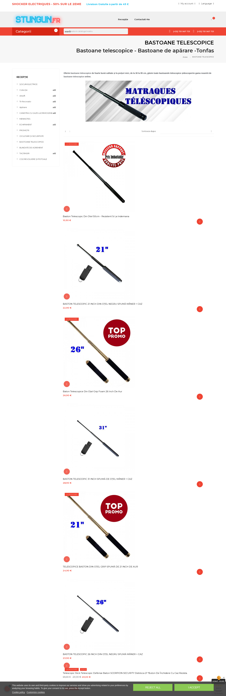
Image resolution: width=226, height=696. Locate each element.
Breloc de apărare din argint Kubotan (136, 477)
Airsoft (22, 95)
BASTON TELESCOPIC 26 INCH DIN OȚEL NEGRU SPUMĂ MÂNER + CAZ (189, 260)
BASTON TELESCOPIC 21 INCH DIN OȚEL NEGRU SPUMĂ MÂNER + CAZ (137, 194)
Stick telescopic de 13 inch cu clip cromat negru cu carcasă (138, 347)
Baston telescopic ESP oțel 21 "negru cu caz (86, 479)
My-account (155, 638)
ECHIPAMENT (27, 127)
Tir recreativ (26, 101)
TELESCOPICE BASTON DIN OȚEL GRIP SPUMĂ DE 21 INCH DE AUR (136, 260)
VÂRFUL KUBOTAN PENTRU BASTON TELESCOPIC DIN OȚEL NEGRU (187, 282)
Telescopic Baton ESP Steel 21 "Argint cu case (189, 479)
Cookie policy (18, 692)
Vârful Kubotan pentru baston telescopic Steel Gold (189, 347)
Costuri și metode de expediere (115, 648)
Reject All (153, 687)
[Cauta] (96, 31)
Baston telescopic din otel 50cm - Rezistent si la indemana (83, 194)
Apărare (23, 107)
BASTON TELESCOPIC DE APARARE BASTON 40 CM (135, 544)
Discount (154, 643)
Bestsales (103, 638)
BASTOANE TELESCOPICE (33, 144)
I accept (194, 687)
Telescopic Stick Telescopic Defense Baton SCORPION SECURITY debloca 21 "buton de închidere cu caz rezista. (87, 282)
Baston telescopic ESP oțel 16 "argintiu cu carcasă (190, 457)
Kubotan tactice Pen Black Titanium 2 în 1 (138, 521)
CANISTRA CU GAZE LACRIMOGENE (30, 114)
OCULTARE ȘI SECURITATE (34, 139)
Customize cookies (36, 692)
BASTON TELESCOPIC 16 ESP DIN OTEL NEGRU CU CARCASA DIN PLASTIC (188, 544)
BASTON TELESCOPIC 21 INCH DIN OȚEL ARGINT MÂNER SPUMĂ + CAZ (86, 391)
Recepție (22, 77)
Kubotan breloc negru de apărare (83, 499)
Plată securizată (106, 666)
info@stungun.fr (20, 672)
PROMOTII (25, 133)
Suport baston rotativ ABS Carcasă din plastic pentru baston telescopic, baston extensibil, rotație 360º (137, 413)
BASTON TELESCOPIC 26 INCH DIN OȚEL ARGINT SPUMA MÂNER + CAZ (138, 326)
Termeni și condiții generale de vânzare (118, 661)
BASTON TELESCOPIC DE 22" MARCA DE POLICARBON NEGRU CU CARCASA (137, 500)
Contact (102, 643)
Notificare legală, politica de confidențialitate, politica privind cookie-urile (121, 655)
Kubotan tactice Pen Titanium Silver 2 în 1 (189, 521)
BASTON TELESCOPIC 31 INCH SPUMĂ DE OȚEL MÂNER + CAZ (87, 260)
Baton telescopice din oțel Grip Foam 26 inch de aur (189, 194)
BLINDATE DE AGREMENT (34, 150)
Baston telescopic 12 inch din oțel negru (189, 499)
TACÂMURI (25, 156)
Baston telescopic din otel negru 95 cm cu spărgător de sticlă (86, 544)
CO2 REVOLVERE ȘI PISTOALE (35, 162)
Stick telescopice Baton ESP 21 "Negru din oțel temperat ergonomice (87, 522)
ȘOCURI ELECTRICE (30, 84)
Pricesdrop (104, 628)
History (153, 628)
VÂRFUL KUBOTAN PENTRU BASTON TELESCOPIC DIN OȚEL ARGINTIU (85, 413)
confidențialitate (81, 602)
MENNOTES (26, 121)
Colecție (23, 90)
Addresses (155, 633)
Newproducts (105, 633)
